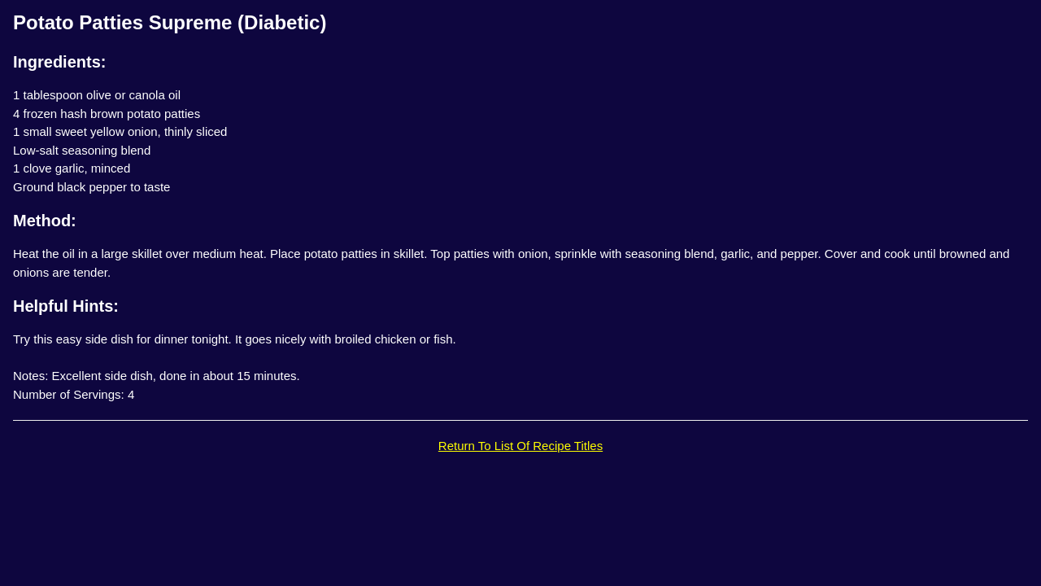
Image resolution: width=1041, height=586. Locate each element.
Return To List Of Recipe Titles (520, 446)
